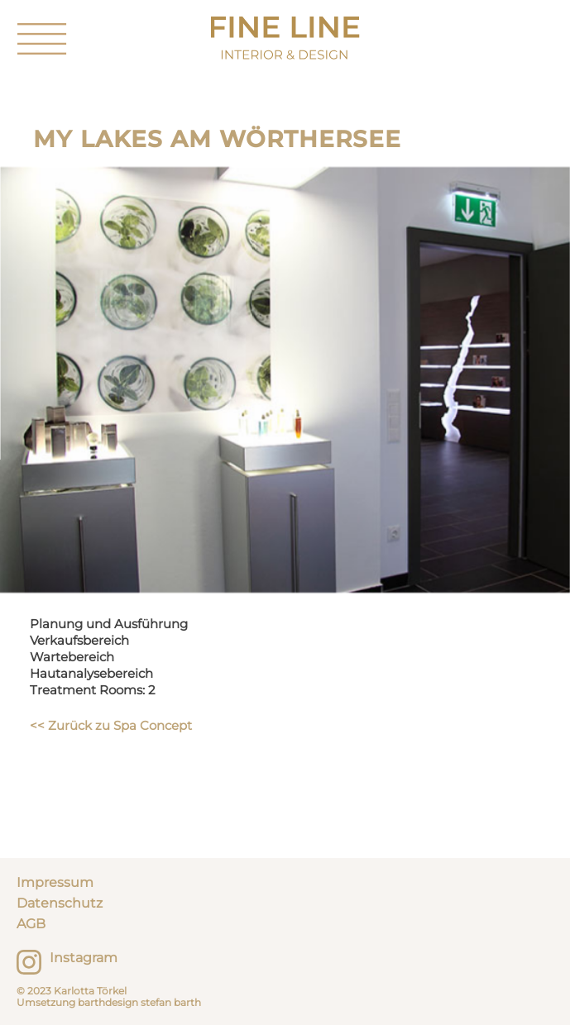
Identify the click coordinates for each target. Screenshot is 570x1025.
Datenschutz (60, 903)
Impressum (55, 882)
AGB (31, 924)
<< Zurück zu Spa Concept (111, 725)
